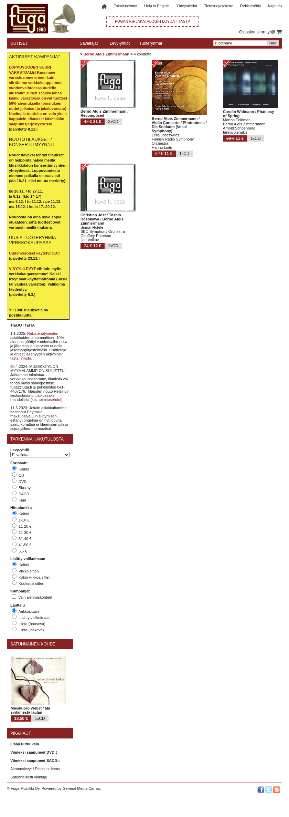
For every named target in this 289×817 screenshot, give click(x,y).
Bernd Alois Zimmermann (106, 54)
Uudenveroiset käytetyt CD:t (34, 253)
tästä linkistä (20, 358)
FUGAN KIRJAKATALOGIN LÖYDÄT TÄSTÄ (152, 21)
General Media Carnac (82, 788)
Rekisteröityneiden (42, 333)
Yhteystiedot (186, 6)
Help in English (156, 6)
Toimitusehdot (125, 6)
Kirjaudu (275, 6)
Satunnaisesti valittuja (28, 777)
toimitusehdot (50, 399)
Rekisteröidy (250, 6)
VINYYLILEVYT (22, 269)
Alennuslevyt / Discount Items (35, 769)
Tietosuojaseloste (218, 6)
